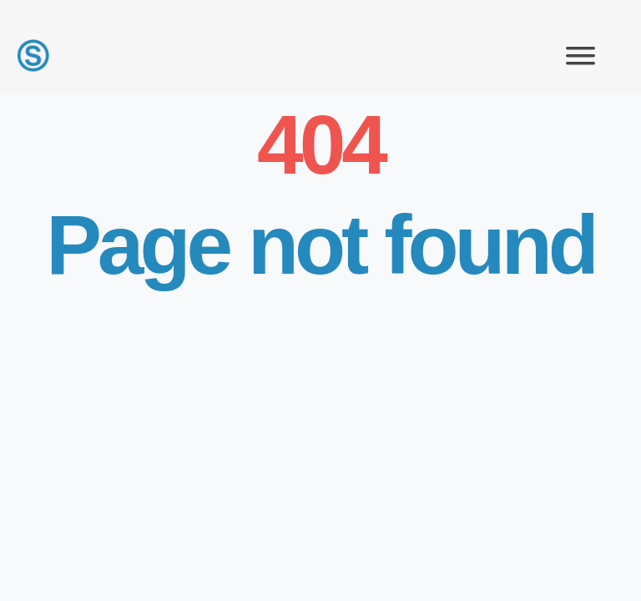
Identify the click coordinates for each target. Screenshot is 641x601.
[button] (580, 55)
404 (313, 144)
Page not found (320, 244)
